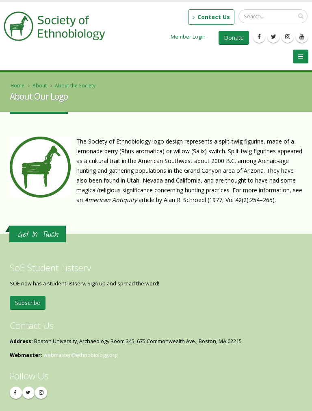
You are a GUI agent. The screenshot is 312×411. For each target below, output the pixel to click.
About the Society (75, 85)
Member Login (188, 36)
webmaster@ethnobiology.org (80, 355)
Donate (234, 37)
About (39, 85)
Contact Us (211, 17)
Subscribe (27, 303)
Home (17, 85)
